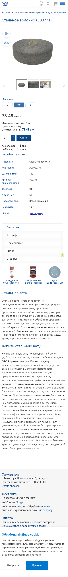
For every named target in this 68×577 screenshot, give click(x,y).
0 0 (18, 104)
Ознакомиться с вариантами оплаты (24, 525)
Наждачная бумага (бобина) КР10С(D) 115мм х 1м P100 (11, 281)
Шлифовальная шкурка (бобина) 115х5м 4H (33, 281)
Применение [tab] (15, 243)
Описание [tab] (13, 227)
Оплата (7, 518)
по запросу (45, 510)
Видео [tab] (11, 251)
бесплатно (43, 506)
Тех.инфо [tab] (12, 235)
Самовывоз (11, 474)
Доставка (9, 494)
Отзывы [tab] (12, 258)
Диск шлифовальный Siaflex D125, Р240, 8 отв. (54, 281)
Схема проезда (11, 485)
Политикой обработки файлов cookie (22, 555)
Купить (24, 138)
